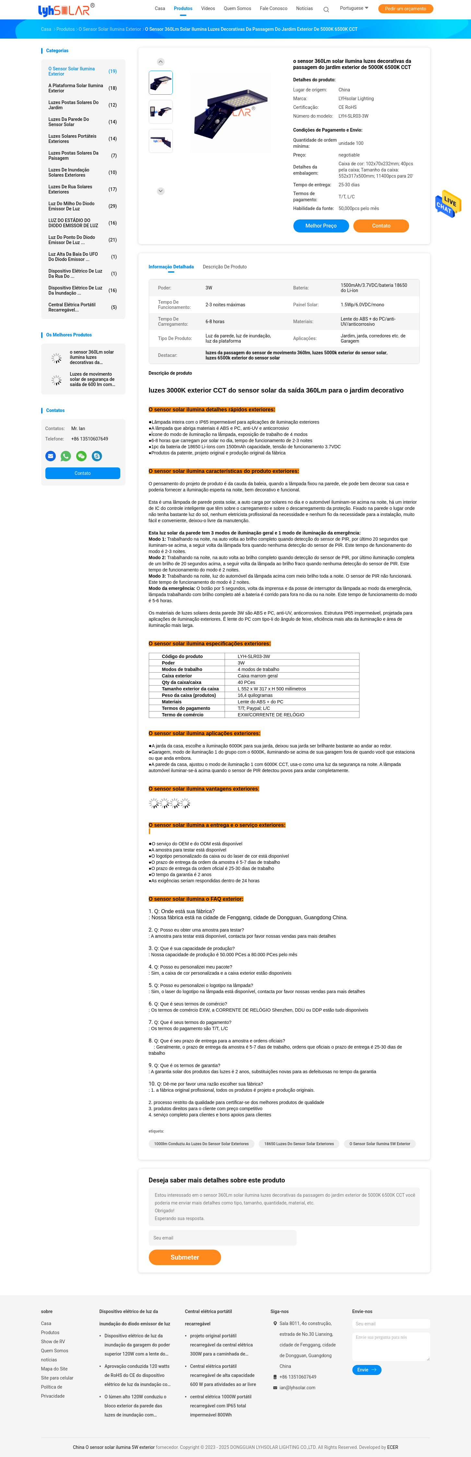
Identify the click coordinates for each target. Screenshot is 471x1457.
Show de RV (53, 1341)
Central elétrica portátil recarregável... (83, 307)
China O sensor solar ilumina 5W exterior (114, 1447)
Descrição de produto (225, 266)
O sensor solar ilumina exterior (83, 71)
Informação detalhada (171, 266)
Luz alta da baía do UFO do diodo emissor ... (83, 257)
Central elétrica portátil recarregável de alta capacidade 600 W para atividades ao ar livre (223, 1375)
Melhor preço (321, 226)
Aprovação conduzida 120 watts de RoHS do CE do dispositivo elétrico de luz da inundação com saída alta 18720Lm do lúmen (138, 1376)
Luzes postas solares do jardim (83, 105)
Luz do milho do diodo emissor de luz (83, 206)
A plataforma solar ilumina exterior (83, 88)
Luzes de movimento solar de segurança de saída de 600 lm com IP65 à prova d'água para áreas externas (95, 379)
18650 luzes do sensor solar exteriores (299, 1144)
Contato (82, 473)
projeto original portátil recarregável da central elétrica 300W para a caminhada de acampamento (221, 1345)
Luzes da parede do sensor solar (83, 122)
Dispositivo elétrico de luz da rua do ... (83, 273)
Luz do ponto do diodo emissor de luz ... (83, 240)
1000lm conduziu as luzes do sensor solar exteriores (201, 1144)
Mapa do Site (54, 1368)
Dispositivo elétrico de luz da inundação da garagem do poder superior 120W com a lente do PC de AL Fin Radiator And (137, 1345)
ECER (392, 1447)
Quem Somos (54, 1350)
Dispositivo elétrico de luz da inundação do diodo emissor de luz (135, 1317)
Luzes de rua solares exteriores (83, 189)
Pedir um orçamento (405, 8)
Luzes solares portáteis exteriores (83, 139)
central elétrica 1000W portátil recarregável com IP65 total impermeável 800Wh (221, 1405)
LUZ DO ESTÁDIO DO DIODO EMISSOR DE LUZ (83, 223)
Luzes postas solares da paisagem (83, 155)
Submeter (185, 1257)
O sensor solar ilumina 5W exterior (379, 1144)
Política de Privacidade (53, 1391)
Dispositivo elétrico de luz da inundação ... (83, 290)
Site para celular (57, 1378)
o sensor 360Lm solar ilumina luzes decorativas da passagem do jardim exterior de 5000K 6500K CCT (92, 357)
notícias (49, 1359)
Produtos (50, 1332)
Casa (46, 1323)
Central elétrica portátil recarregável (208, 1317)
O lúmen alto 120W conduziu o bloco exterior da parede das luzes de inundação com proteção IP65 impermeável (136, 1406)
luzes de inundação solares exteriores (83, 172)
